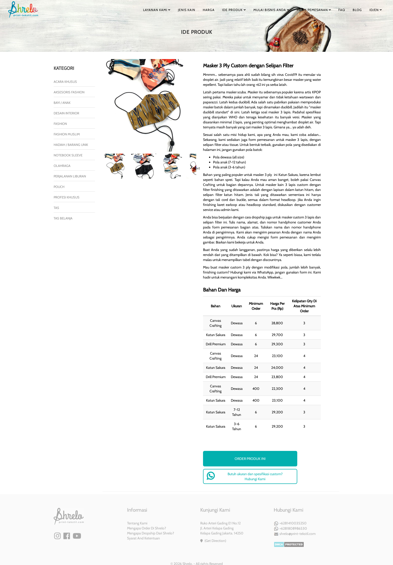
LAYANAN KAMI (143, 10)
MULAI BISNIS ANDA (263, 10)
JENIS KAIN (174, 10)
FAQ (336, 10)
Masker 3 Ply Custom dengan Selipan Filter (248, 66)
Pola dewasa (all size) (228, 157)
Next (196, 168)
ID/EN (374, 10)
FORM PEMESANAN (306, 10)
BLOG (353, 10)
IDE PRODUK (224, 10)
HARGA (197, 10)
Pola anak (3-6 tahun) (229, 167)
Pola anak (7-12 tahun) (229, 162)
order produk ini (250, 458)
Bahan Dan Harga (222, 290)
